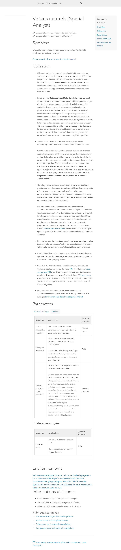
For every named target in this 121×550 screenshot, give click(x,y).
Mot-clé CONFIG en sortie (74, 481)
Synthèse (101, 27)
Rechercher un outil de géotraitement (52, 520)
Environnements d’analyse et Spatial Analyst (64, 297)
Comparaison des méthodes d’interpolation (54, 528)
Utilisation (101, 31)
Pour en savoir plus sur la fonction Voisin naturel (54, 59)
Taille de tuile (56, 488)
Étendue (80, 478)
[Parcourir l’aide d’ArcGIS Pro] (58, 3)
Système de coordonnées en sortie (49, 484)
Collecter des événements (54, 228)
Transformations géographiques (47, 481)
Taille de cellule (62, 475)
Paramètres (102, 35)
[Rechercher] (81, 3)
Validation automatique (43, 475)
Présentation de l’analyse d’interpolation (53, 524)
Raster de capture (41, 488)
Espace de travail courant (63, 478)
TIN (70, 269)
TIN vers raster (84, 275)
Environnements (104, 39)
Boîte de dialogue (41, 312)
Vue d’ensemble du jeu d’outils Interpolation (54, 516)
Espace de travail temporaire (78, 484)
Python (55, 312)
